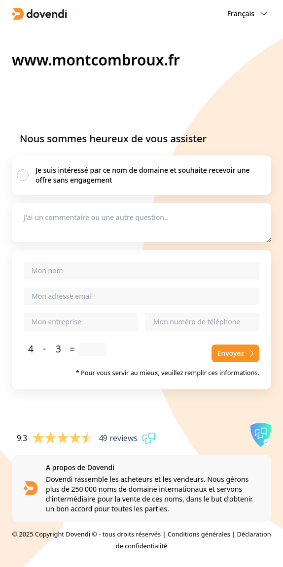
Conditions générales (199, 534)
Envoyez (235, 353)
